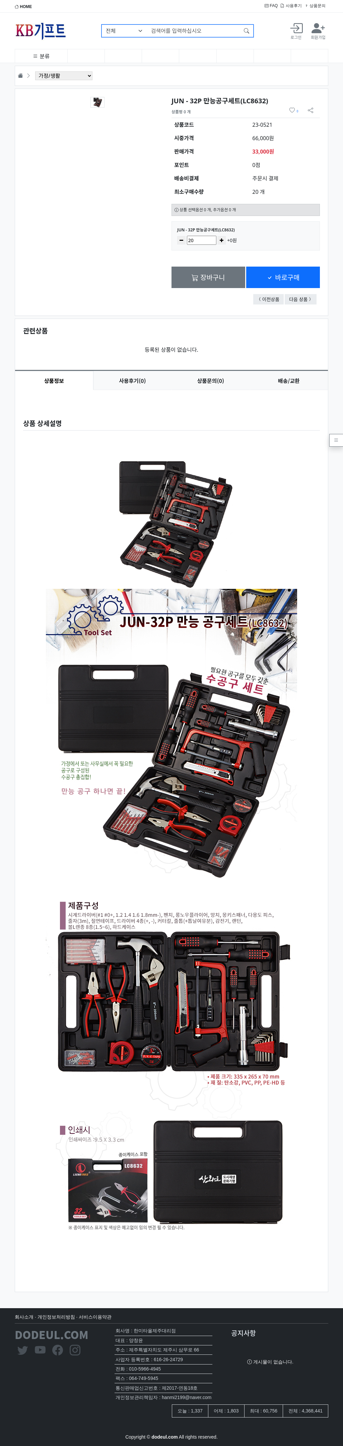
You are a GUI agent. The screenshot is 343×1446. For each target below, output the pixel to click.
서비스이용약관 (95, 1317)
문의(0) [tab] (210, 381)
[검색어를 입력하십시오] (193, 31)
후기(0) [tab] (132, 381)
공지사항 (243, 1333)
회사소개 (24, 1317)
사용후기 (290, 5)
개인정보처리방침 (56, 1317)
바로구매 (282, 277)
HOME (23, 6)
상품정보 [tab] (54, 381)
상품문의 (315, 5)
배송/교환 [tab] (289, 381)
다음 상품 (303, 298)
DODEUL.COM (51, 1334)
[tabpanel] (171, 835)
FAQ (271, 5)
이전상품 (273, 298)
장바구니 (208, 277)
